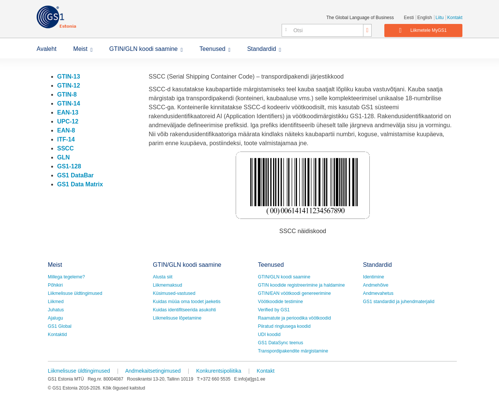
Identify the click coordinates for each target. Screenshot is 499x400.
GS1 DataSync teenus (280, 342)
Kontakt (454, 17)
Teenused (212, 49)
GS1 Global (59, 326)
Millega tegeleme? (66, 277)
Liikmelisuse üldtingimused (75, 293)
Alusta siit (162, 277)
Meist (80, 49)
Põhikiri (55, 285)
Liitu (440, 17)
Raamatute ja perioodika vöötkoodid (294, 318)
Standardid (261, 49)
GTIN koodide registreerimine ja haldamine (301, 285)
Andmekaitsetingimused (153, 371)
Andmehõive (375, 285)
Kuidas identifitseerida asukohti (184, 309)
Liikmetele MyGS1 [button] (423, 30)
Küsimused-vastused (174, 293)
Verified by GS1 (274, 309)
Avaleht (46, 49)
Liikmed (55, 301)
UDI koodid (269, 334)
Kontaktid (57, 334)
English (424, 17)
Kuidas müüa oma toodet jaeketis (186, 301)
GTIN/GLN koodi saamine (143, 49)
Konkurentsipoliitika (218, 371)
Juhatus (56, 309)
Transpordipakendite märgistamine (293, 351)
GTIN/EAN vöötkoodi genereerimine (294, 293)
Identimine (373, 277)
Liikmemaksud (167, 285)
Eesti (409, 17)
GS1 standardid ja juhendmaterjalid (398, 301)
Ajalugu (55, 318)
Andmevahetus (378, 293)
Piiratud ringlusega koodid (284, 326)
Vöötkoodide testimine (280, 301)
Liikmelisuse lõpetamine (177, 318)
